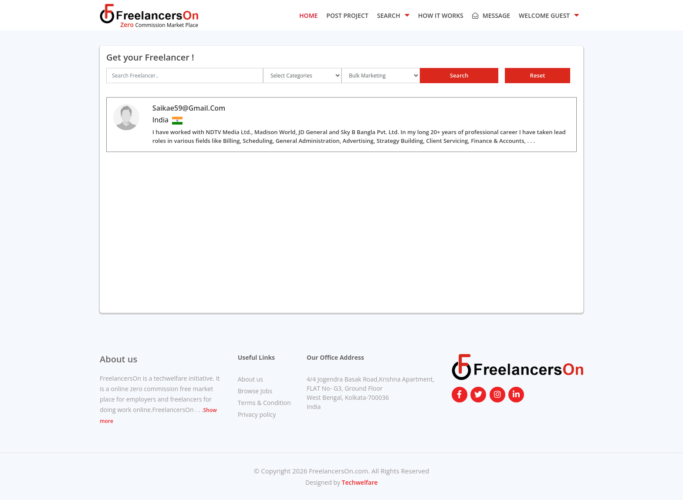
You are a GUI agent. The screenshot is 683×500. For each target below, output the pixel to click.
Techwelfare (359, 482)
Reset (537, 75)
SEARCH (393, 15)
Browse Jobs (255, 391)
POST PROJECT (347, 15)
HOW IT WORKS (440, 15)
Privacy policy (257, 414)
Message (491, 15)
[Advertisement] (341, 241)
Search (459, 75)
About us (250, 379)
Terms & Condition (264, 403)
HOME (308, 15)
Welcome (549, 15)
